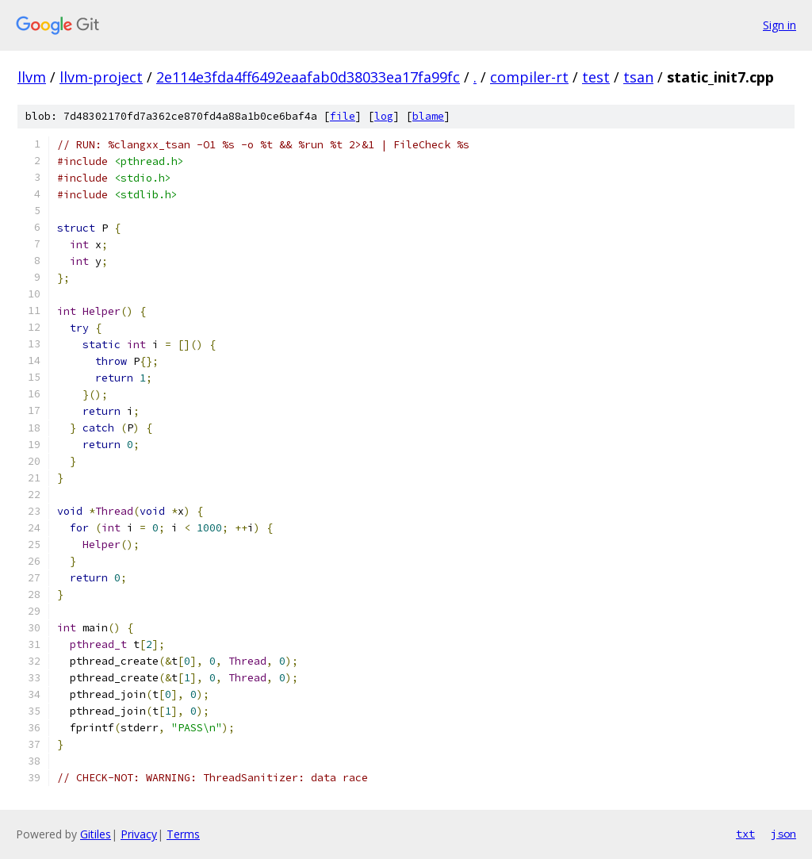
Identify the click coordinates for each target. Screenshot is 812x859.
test (596, 76)
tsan (638, 76)
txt (745, 833)
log (383, 116)
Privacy (139, 834)
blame (428, 116)
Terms (183, 834)
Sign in (779, 25)
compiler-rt (529, 76)
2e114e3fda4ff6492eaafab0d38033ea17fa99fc (308, 76)
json (783, 833)
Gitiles (95, 834)
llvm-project (101, 76)
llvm (31, 76)
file (342, 116)
